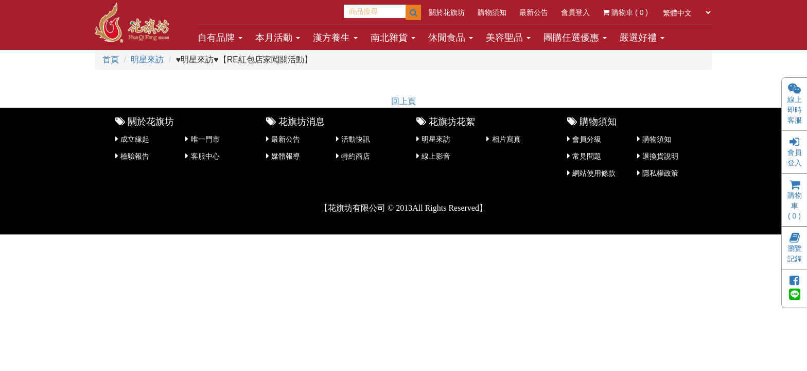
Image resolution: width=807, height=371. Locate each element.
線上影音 (436, 156)
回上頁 (403, 101)
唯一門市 (205, 139)
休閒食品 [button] (450, 37)
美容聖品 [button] (508, 37)
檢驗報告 (134, 156)
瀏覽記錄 (794, 249)
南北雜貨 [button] (393, 37)
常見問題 (586, 156)
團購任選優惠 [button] (575, 37)
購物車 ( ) (625, 12)
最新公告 (533, 12)
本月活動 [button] (277, 37)
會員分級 (586, 139)
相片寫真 (506, 139)
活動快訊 (355, 139)
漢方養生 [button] (335, 37)
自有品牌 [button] (220, 37)
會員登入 (575, 12)
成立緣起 (134, 139)
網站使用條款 (594, 173)
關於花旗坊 (447, 12)
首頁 (110, 59)
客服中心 (205, 156)
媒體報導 (285, 156)
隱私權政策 (660, 173)
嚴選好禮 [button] (642, 37)
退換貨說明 (660, 156)
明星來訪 (147, 59)
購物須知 (492, 12)
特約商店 (355, 156)
